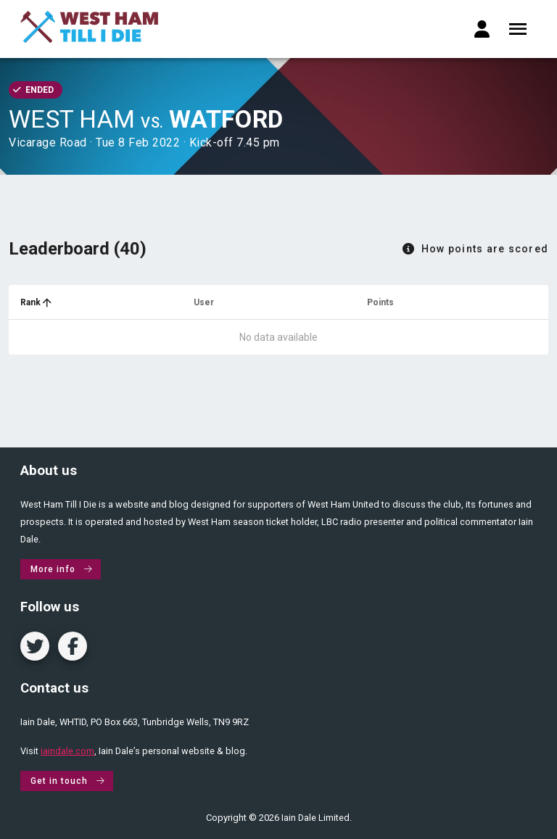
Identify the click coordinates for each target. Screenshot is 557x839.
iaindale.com (67, 750)
